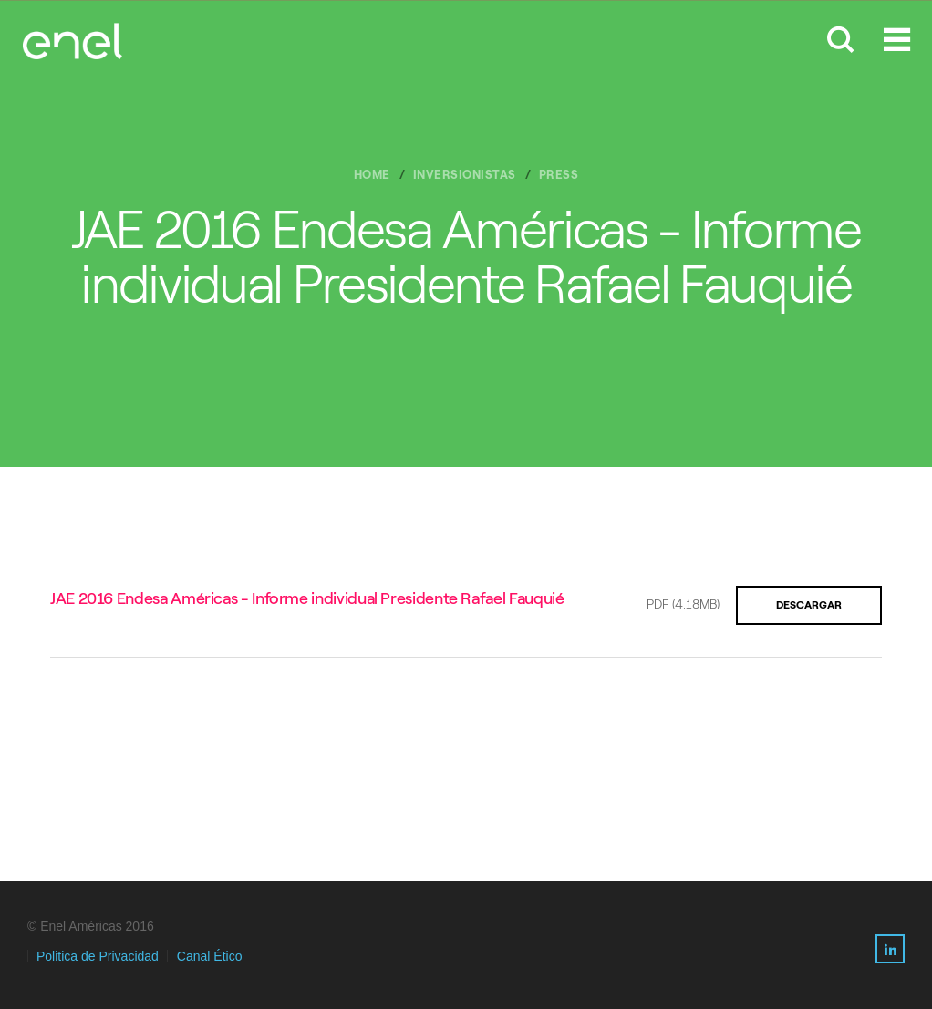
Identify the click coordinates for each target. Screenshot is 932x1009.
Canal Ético (210, 956)
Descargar (809, 604)
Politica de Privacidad (97, 956)
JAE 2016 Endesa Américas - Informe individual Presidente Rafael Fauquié (307, 598)
